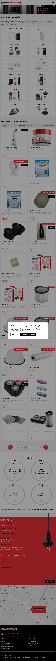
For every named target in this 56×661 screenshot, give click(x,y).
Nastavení (15, 334)
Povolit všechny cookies (28, 334)
